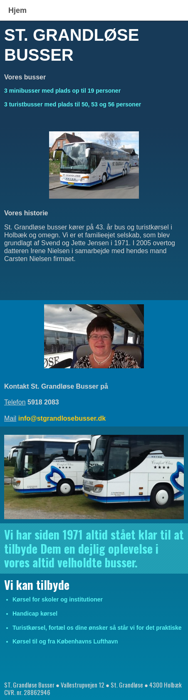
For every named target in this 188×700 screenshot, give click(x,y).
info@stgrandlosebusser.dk (62, 418)
